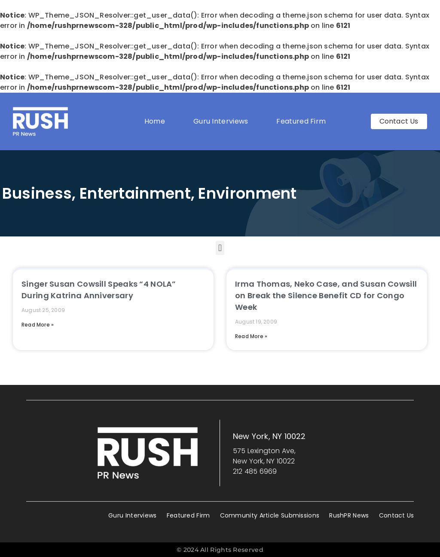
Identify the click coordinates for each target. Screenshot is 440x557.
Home (154, 121)
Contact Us (396, 515)
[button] (220, 248)
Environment (247, 193)
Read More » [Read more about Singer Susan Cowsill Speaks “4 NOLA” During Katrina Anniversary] (37, 324)
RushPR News (349, 515)
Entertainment (135, 193)
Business (37, 193)
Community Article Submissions (270, 515)
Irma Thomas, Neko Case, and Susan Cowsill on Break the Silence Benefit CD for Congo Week (326, 295)
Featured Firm (303, 121)
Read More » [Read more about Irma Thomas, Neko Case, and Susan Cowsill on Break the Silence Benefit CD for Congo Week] (251, 336)
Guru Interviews (220, 121)
